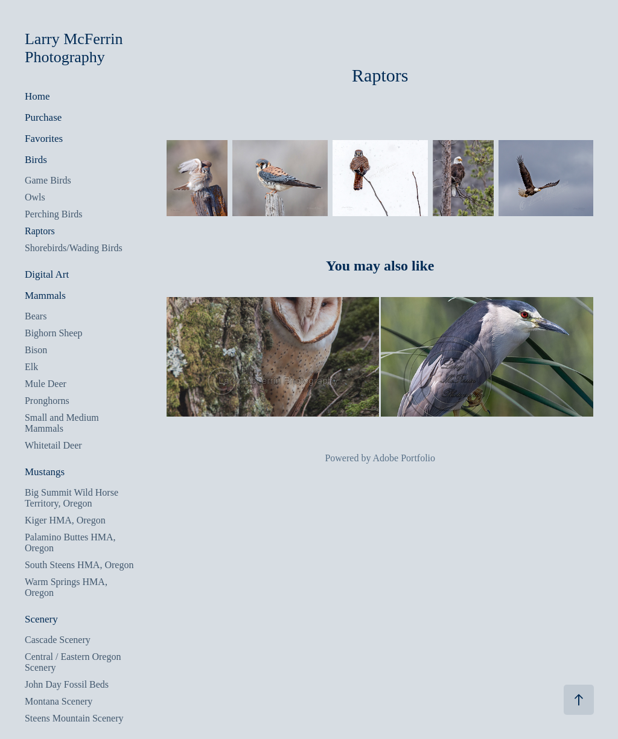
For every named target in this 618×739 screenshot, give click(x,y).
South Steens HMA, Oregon (79, 565)
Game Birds (48, 180)
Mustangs (45, 472)
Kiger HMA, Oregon (65, 520)
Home (37, 96)
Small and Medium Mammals (62, 422)
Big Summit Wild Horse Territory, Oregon (71, 497)
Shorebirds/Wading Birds (74, 248)
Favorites (44, 138)
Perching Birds (54, 214)
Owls (35, 197)
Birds (36, 159)
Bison (36, 350)
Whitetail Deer (53, 445)
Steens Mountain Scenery (74, 718)
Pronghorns (47, 400)
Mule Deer (45, 384)
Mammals (45, 295)
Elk (31, 367)
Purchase (43, 117)
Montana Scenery (58, 701)
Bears (35, 316)
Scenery (41, 619)
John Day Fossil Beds (67, 684)
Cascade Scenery (58, 640)
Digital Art (47, 274)
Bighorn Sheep (54, 333)
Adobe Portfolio (404, 458)
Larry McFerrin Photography (76, 48)
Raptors (40, 231)
